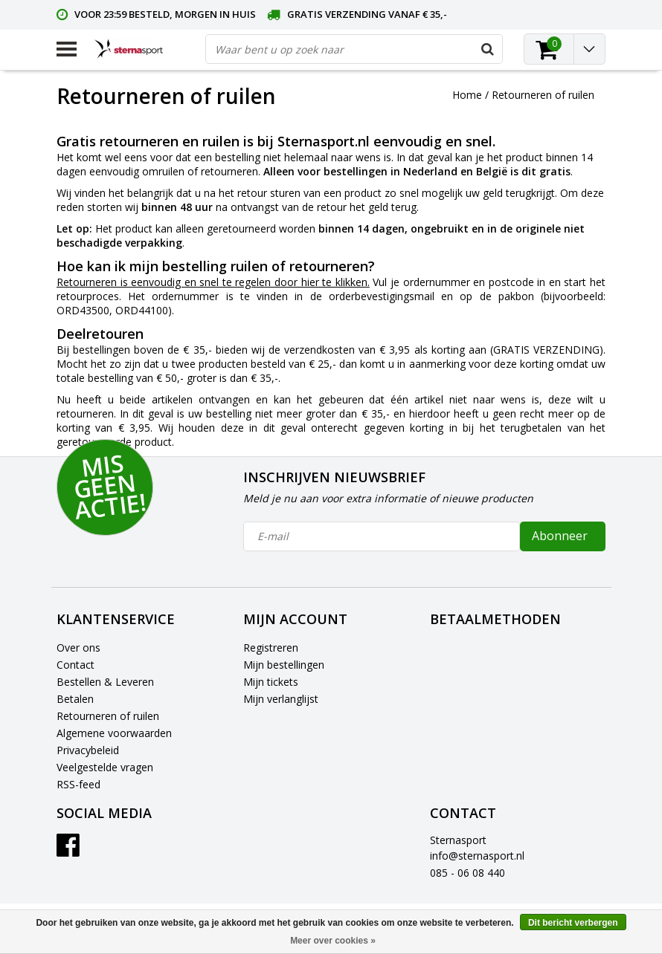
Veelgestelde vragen (105, 767)
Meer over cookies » (333, 940)
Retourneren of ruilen (543, 95)
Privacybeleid (88, 750)
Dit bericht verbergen (573, 923)
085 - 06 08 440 (467, 873)
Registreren (270, 647)
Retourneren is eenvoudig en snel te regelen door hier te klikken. (213, 282)
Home (467, 95)
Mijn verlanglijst (280, 699)
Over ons (78, 647)
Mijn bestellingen (283, 665)
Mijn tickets (270, 682)
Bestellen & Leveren (105, 682)
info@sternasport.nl (477, 855)
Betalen (75, 699)
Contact (75, 665)
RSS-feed (78, 784)
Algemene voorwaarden (114, 733)
